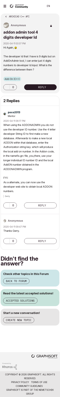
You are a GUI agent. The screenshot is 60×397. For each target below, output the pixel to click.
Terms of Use (39, 382)
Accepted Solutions (20, 300)
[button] (7, 87)
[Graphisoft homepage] (44, 356)
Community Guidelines (29, 386)
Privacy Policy (20, 382)
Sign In (55, 6)
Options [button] (55, 15)
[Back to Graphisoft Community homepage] (19, 5)
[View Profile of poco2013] (14, 112)
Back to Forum (16, 281)
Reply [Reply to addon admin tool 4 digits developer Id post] (42, 87)
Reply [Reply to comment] (42, 205)
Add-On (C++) (12, 79)
